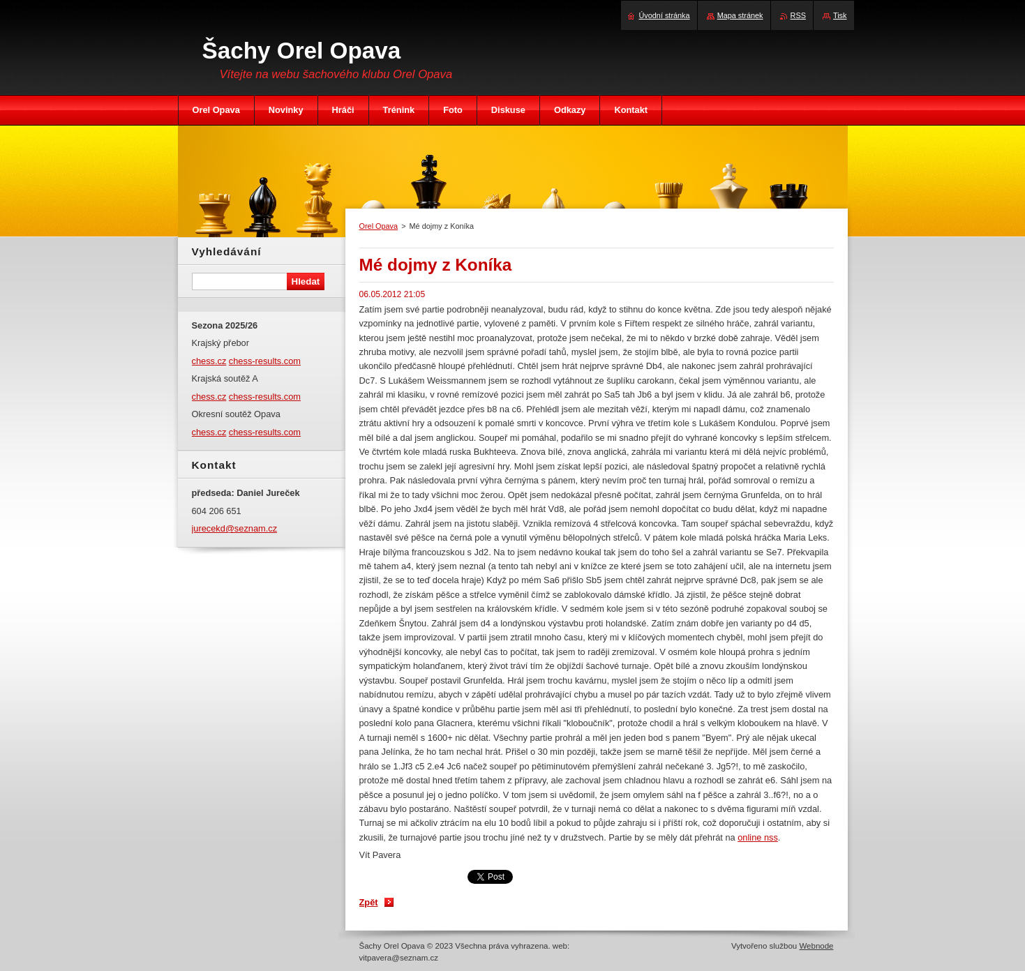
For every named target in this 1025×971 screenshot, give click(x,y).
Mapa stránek (740, 15)
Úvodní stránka (663, 15)
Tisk (840, 15)
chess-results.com (265, 361)
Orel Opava (378, 226)
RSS (798, 15)
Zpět (368, 902)
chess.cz (209, 361)
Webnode (816, 946)
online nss (758, 837)
